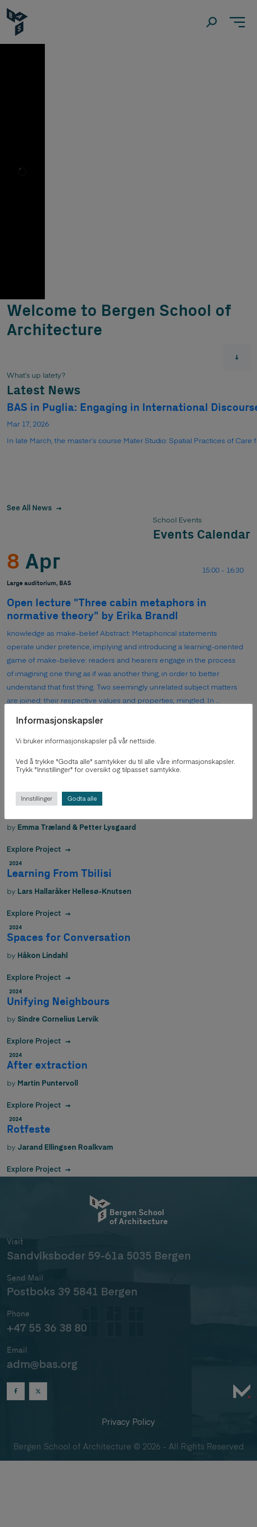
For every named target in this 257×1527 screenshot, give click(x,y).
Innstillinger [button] (36, 798)
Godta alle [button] (82, 798)
